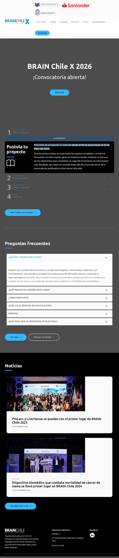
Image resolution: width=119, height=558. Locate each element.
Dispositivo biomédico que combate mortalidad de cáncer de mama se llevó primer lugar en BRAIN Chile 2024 (59, 486)
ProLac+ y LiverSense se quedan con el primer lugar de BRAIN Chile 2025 (55, 421)
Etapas (53, 22)
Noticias (75, 22)
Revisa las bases (45, 337)
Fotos (86, 22)
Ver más (15, 337)
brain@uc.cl (56, 535)
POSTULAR (59, 92)
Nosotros (41, 22)
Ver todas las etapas (22, 212)
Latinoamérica (99, 22)
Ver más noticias (20, 508)
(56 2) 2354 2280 (58, 547)
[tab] (59, 132)
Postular (42, 33)
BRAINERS (64, 22)
